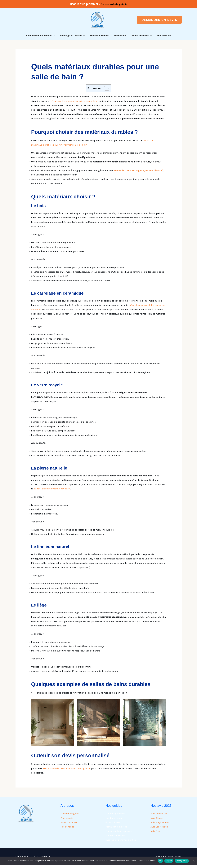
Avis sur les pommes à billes (120, 839)
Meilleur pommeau (115, 813)
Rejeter (169, 861)
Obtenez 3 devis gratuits (114, 4)
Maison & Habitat (99, 35)
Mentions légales (69, 813)
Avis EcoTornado (159, 826)
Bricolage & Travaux (72, 35)
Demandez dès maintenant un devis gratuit (67, 768)
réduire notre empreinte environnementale (74, 101)
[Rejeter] (193, 860)
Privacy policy (181, 861)
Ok (160, 861)
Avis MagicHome (159, 822)
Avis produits (163, 35)
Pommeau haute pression (119, 831)
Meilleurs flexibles (115, 835)
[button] (159, 20)
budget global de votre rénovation (52, 488)
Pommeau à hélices (116, 826)
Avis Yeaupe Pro (158, 813)
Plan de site (66, 818)
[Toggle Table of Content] (105, 88)
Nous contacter (68, 822)
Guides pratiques (141, 35)
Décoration (120, 35)
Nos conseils (67, 826)
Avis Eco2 (155, 831)
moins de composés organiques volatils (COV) (138, 170)
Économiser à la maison (41, 35)
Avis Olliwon (156, 818)
